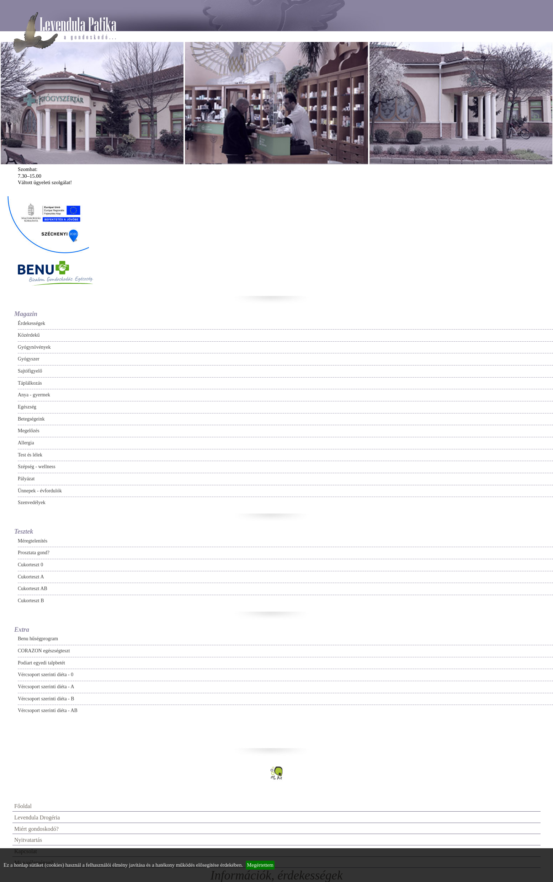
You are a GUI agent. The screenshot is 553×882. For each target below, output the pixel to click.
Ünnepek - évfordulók (40, 490)
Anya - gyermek (34, 394)
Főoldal (23, 806)
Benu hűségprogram (38, 638)
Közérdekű (28, 335)
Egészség (27, 407)
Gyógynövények (34, 347)
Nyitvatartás (28, 840)
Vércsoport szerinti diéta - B (46, 698)
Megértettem (260, 865)
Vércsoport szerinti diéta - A (46, 686)
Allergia (26, 442)
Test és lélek (30, 455)
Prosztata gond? (33, 552)
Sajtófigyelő (30, 371)
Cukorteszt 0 (30, 564)
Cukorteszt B (31, 600)
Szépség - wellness (36, 466)
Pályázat (26, 478)
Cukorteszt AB (32, 588)
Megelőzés (28, 430)
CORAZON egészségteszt (44, 650)
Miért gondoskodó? (36, 829)
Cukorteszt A (31, 576)
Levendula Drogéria (37, 817)
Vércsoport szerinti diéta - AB (48, 710)
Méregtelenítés (32, 541)
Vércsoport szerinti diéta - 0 (45, 674)
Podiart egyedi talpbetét (41, 662)
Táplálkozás (30, 383)
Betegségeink (31, 419)
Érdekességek (31, 323)
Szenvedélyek (32, 502)
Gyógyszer (28, 359)
